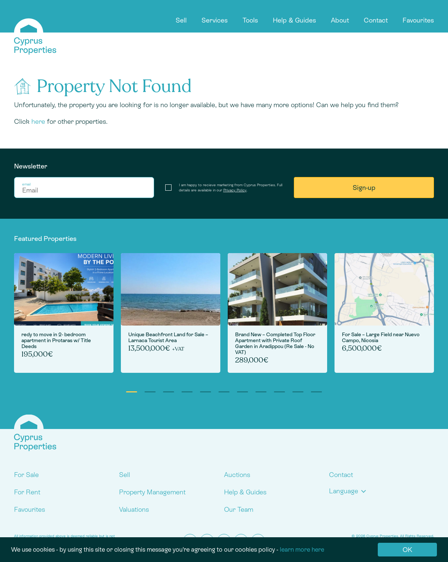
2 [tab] (150, 391)
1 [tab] (131, 391)
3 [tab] (168, 391)
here (38, 121)
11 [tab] (316, 391)
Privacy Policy (235, 190)
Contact (376, 20)
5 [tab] (205, 391)
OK (407, 550)
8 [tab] (261, 391)
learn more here (302, 549)
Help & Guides (294, 20)
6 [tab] (224, 391)
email (26, 184)
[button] (349, 491)
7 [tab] (242, 391)
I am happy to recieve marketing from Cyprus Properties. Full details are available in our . (230, 187)
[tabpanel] (63, 313)
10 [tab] (297, 391)
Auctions (237, 474)
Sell (181, 20)
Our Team (238, 509)
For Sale (26, 474)
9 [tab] (279, 391)
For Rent (27, 492)
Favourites (418, 20)
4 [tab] (187, 391)
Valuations (134, 509)
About (340, 20)
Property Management (152, 492)
